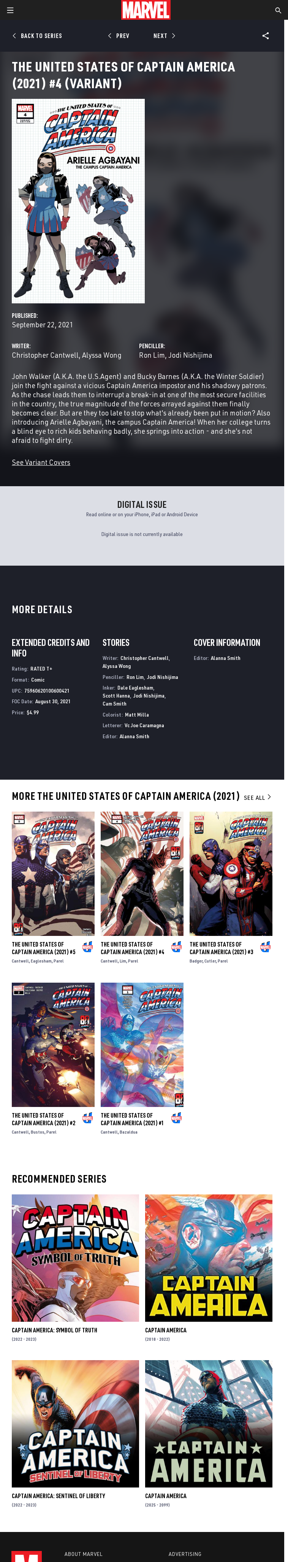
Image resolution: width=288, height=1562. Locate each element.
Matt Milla (137, 714)
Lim (123, 961)
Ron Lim (152, 354)
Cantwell (20, 961)
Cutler (210, 961)
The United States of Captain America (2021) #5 (43, 948)
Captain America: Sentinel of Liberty (58, 1496)
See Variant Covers (41, 462)
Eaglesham (41, 961)
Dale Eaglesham (135, 687)
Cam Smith (115, 703)
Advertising (185, 1554)
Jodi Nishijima (190, 354)
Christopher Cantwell (45, 354)
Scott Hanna (116, 695)
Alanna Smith (134, 736)
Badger (196, 961)
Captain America (166, 1330)
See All (258, 797)
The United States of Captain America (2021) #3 (221, 948)
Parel (59, 961)
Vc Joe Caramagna (144, 725)
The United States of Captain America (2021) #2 (43, 1119)
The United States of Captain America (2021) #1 (132, 1119)
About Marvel (84, 1554)
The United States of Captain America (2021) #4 (132, 948)
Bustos (37, 1132)
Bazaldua (129, 1132)
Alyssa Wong (102, 354)
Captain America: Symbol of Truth (54, 1330)
